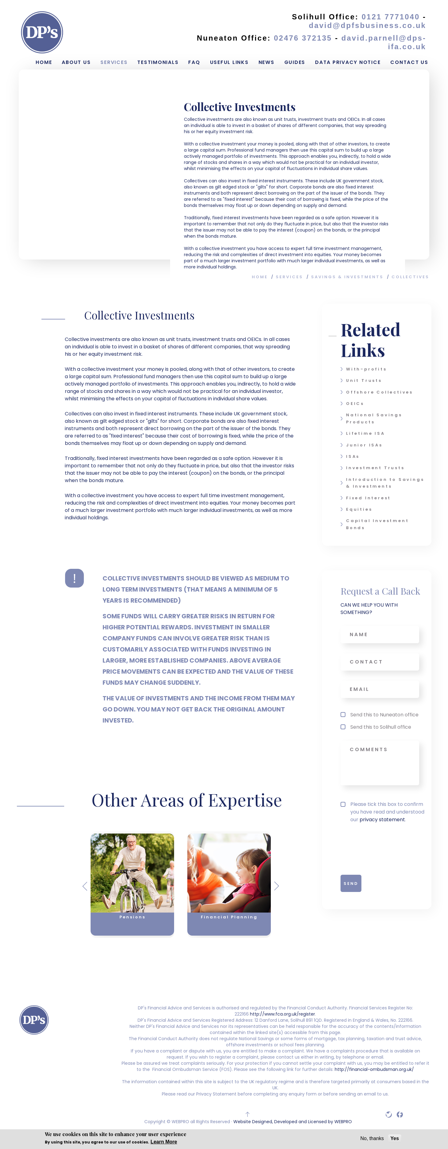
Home (44, 62)
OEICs (355, 403)
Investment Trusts (375, 468)
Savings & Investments (347, 277)
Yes (395, 1138)
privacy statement (382, 819)
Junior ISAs (364, 445)
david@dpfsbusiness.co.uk (367, 25)
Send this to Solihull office (380, 727)
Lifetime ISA (365, 433)
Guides (295, 62)
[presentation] (376, 847)
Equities (359, 509)
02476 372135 (304, 38)
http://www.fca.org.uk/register (282, 1014)
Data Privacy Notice (347, 62)
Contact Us (409, 62)
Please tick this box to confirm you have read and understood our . (382, 812)
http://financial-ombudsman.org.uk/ (373, 1069)
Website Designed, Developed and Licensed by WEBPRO (292, 1122)
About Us (76, 62)
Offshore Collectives (379, 392)
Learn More (163, 1141)
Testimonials (157, 62)
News (267, 62)
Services (113, 62)
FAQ (194, 62)
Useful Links (229, 62)
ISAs (353, 456)
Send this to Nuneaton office (384, 714)
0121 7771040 (391, 17)
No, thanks (372, 1138)
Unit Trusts (364, 380)
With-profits (366, 369)
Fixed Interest (368, 498)
